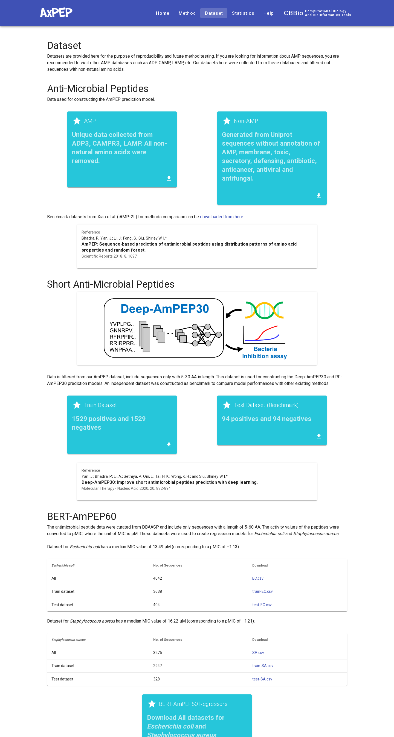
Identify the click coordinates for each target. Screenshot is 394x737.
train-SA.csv (262, 666)
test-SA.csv (262, 679)
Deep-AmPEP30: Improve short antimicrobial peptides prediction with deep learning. (170, 482)
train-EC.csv (262, 591)
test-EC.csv (262, 605)
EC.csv (257, 578)
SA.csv (258, 652)
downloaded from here (221, 216)
